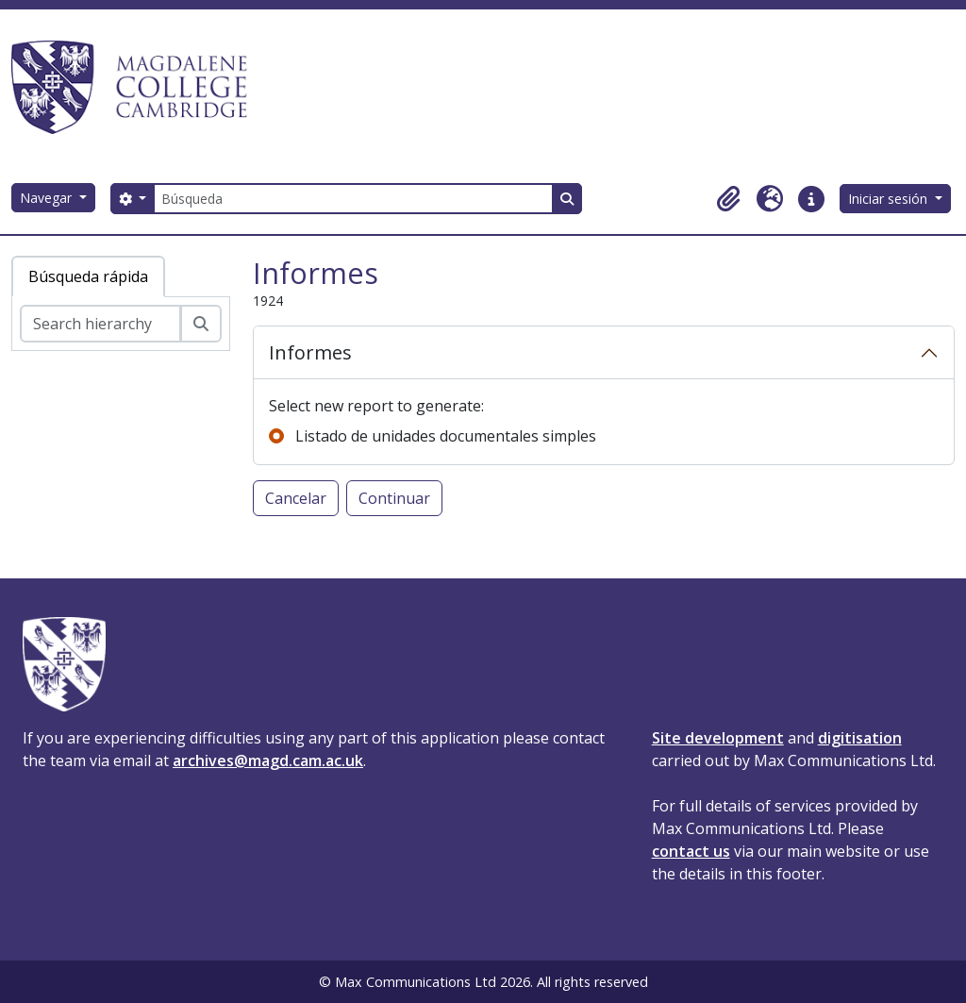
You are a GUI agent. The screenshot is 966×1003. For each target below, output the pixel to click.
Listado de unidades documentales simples (445, 436)
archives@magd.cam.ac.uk (268, 760)
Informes (310, 352)
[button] (728, 199)
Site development (718, 737)
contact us (691, 851)
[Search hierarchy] (100, 324)
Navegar (47, 198)
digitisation (860, 737)
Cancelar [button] (295, 498)
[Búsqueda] (353, 198)
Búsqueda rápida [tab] (88, 276)
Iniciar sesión (889, 199)
